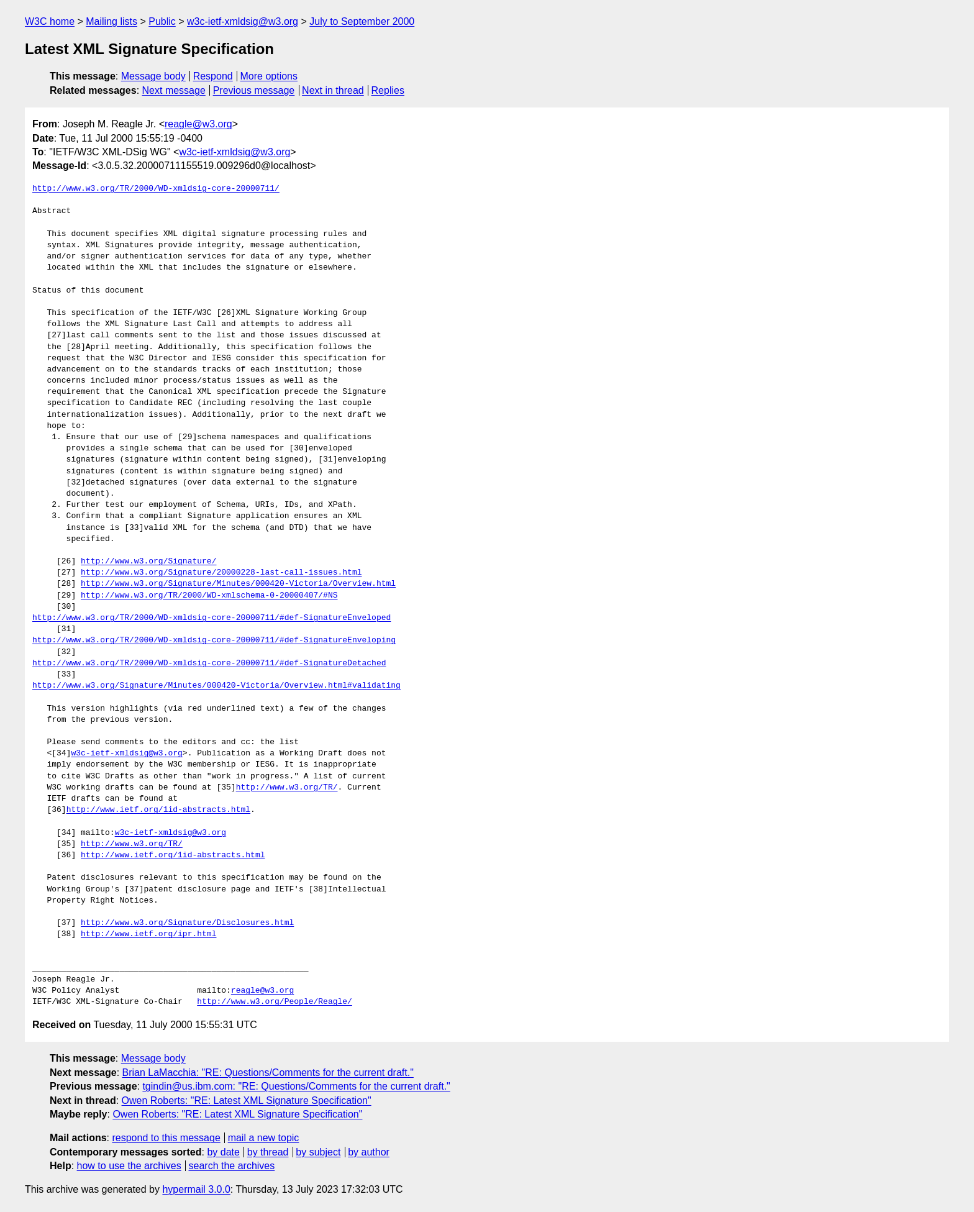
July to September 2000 (361, 21)
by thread (268, 1152)
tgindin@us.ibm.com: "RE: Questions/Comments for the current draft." (296, 1086)
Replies (387, 90)
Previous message (254, 90)
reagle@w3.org (198, 124)
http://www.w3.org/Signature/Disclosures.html (187, 923)
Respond (213, 76)
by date (223, 1152)
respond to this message (166, 1137)
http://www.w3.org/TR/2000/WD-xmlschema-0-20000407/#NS (209, 595)
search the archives (232, 1165)
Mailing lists (111, 21)
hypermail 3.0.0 (196, 1189)
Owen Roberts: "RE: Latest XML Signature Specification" (246, 1100)
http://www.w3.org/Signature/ (148, 561)
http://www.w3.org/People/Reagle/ (274, 1002)
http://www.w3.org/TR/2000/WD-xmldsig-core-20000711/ (156, 188)
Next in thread (333, 90)
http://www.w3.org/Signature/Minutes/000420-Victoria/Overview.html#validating (216, 685)
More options (269, 76)
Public (162, 21)
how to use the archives (129, 1165)
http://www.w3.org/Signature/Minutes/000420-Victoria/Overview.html (238, 584)
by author (368, 1152)
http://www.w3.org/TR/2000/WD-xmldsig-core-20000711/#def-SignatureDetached (209, 663)
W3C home (50, 21)
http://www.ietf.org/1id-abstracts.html (158, 810)
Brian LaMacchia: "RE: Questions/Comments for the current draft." (268, 1072)
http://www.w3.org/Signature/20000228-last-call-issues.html (221, 572)
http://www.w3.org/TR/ (287, 787)
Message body (153, 76)
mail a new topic (263, 1137)
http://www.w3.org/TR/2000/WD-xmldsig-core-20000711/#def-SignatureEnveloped (211, 618)
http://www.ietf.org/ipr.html (148, 934)
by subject (318, 1152)
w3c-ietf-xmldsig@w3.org (242, 21)
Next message (174, 90)
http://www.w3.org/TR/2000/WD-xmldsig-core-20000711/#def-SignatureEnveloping (214, 640)
